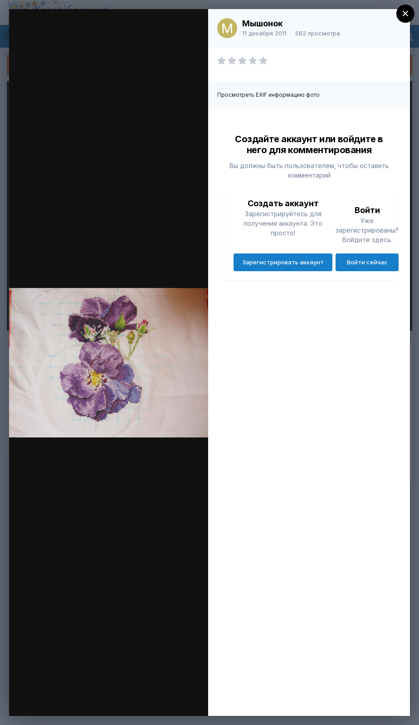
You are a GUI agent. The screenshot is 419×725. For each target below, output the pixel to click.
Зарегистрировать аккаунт (283, 262)
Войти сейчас (367, 262)
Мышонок (262, 23)
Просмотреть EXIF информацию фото (268, 94)
